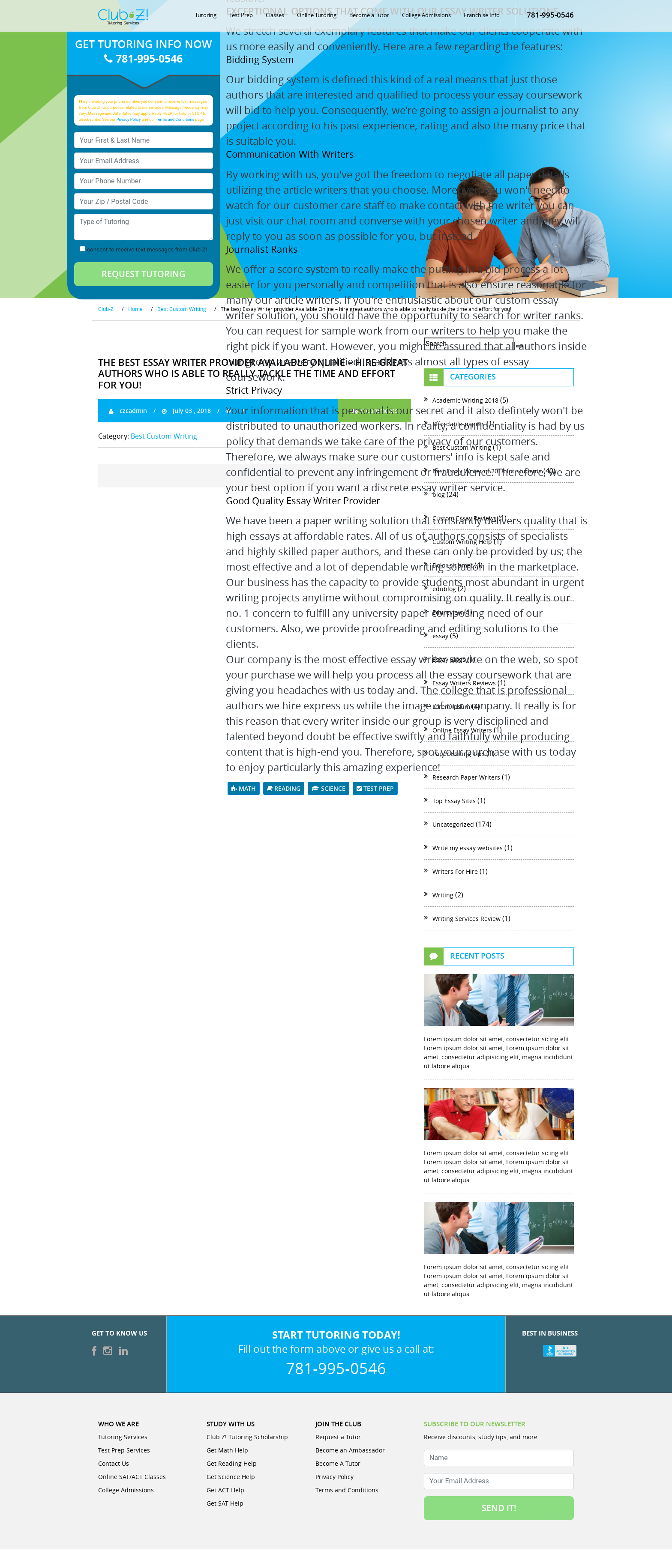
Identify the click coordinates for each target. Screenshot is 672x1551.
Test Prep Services (124, 1452)
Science (328, 790)
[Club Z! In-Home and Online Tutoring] (123, 19)
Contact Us (113, 1465)
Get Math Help (227, 1452)
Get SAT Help (225, 1505)
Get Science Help (231, 1479)
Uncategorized (453, 826)
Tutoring (205, 17)
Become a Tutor (369, 17)
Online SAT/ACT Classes (132, 1479)
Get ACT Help (225, 1492)
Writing (442, 897)
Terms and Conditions (175, 121)
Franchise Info (482, 17)
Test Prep (241, 17)
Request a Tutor (338, 1439)
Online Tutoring (316, 17)
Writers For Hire (455, 874)
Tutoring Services (122, 1439)
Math (243, 790)
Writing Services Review (466, 921)
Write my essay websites (467, 850)
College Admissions (426, 17)
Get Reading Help (232, 1465)
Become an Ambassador (350, 1452)
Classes (275, 17)
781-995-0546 (550, 17)
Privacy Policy (129, 121)
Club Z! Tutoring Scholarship (247, 1439)
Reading (283, 790)
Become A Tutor (337, 1465)
